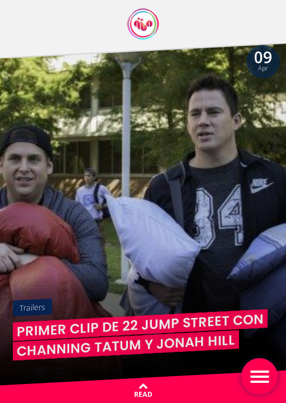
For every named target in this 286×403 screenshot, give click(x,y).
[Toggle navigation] (259, 376)
